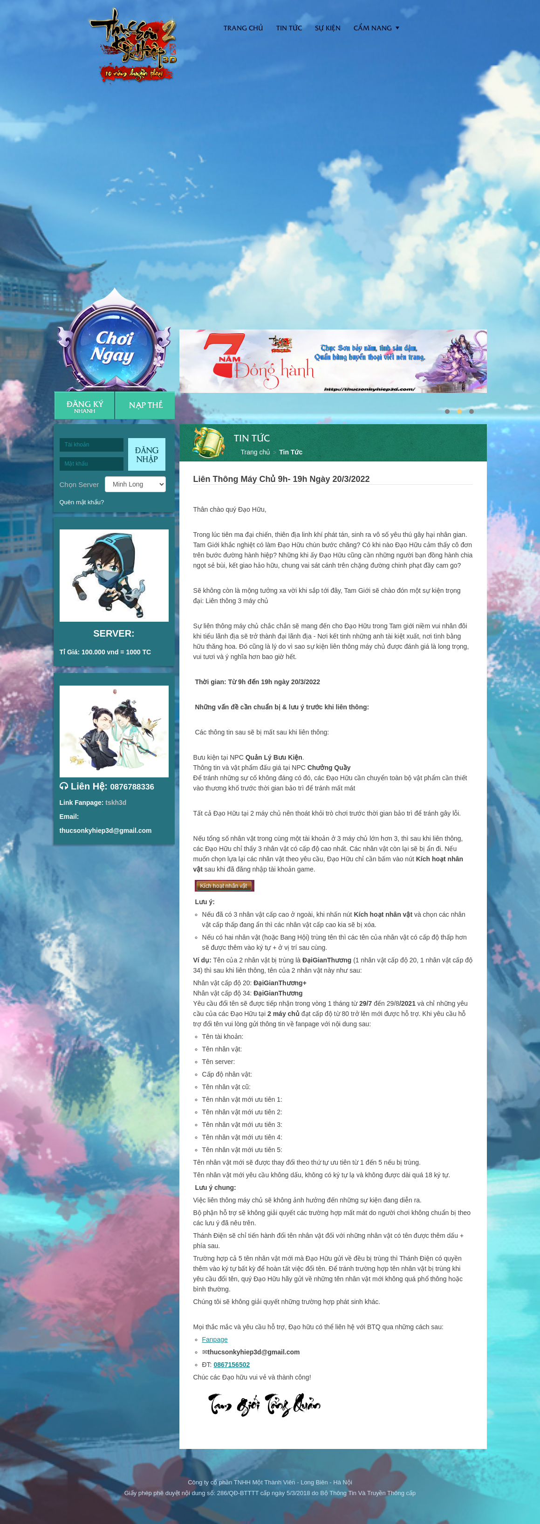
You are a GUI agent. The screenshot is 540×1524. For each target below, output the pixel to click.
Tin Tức (290, 452)
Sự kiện (328, 27)
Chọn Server (79, 484)
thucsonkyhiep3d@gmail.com (106, 830)
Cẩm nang (373, 27)
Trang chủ (256, 452)
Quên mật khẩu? (82, 502)
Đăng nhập (146, 454)
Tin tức (289, 27)
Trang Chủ (243, 27)
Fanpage (215, 1339)
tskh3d (115, 802)
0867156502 (231, 1364)
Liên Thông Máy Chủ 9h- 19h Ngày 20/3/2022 (281, 479)
